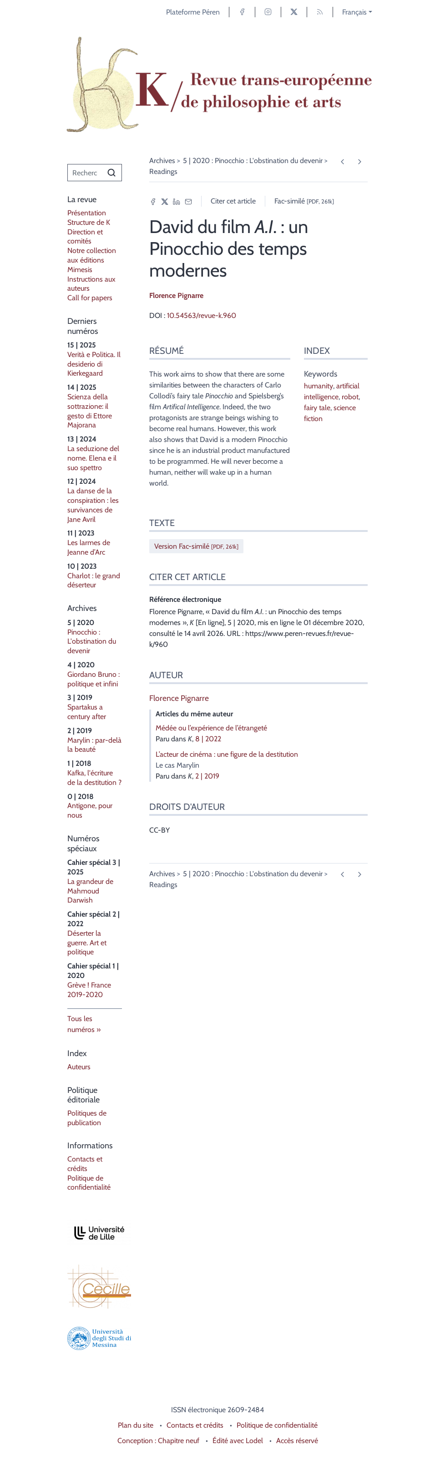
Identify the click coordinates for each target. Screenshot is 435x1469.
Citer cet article (233, 201)
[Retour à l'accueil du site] (217, 85)
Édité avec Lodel (237, 1440)
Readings (163, 171)
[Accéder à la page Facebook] (242, 12)
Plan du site (135, 1425)
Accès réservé (297, 1440)
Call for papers (89, 297)
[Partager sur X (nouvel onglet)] (164, 201)
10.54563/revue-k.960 (201, 315)
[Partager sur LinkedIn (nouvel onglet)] (176, 201)
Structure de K (88, 222)
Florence (176, 295)
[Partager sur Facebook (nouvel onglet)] (153, 201)
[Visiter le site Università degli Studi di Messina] (94, 1338)
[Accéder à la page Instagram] (268, 12)
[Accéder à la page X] (294, 12)
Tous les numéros (81, 1024)
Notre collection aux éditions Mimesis (91, 260)
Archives (162, 160)
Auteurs (79, 1066)
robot (350, 396)
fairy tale (317, 407)
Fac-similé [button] (304, 201)
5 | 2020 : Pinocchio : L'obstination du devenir (253, 160)
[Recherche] (85, 172)
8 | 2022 (208, 738)
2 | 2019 (207, 776)
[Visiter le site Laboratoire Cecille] (94, 1287)
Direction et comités (85, 237)
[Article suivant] (359, 162)
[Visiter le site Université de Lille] (94, 1233)
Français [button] (354, 12)
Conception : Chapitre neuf (158, 1440)
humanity (318, 386)
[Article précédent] (342, 162)
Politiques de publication (86, 1118)
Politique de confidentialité (89, 1183)
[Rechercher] (111, 172)
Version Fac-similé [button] (196, 546)
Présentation (86, 212)
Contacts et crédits (84, 1164)
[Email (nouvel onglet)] (188, 201)
